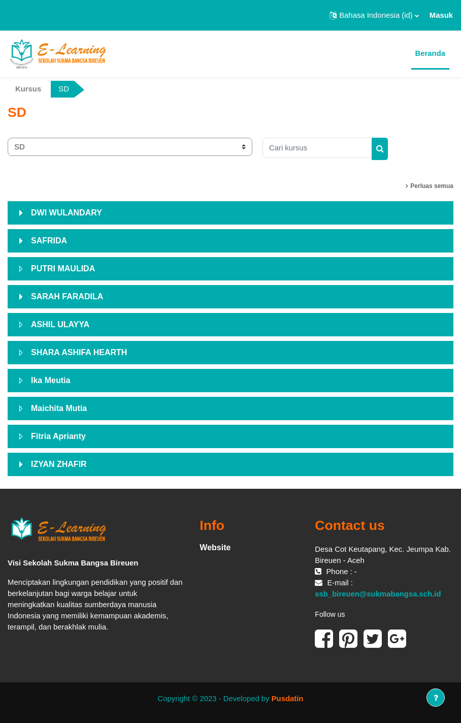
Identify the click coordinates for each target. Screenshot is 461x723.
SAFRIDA (49, 240)
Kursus (28, 89)
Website (215, 547)
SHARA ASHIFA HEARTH (79, 352)
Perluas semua (431, 186)
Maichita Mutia (59, 408)
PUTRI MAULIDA (63, 268)
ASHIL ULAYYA (60, 324)
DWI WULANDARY (66, 212)
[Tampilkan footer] (435, 697)
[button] (374, 15)
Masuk (441, 15)
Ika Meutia (50, 380)
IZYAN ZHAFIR (59, 464)
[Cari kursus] (317, 148)
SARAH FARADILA (67, 296)
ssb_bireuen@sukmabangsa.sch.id (378, 594)
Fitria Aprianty (58, 436)
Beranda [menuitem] (430, 53)
